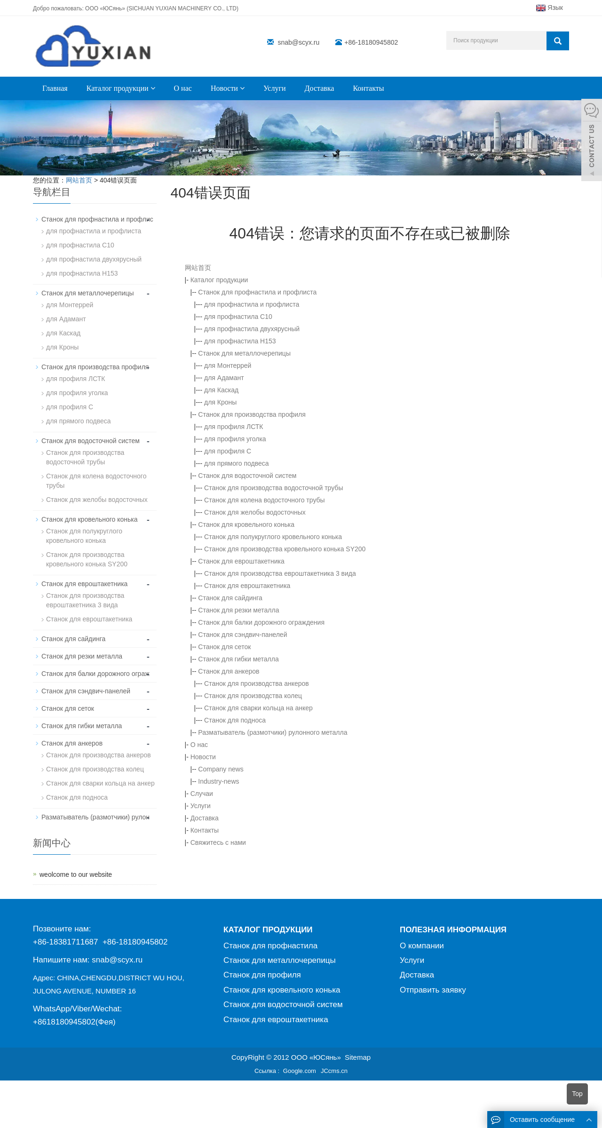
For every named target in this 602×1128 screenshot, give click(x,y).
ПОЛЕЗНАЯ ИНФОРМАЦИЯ (453, 929)
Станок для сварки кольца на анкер (258, 708)
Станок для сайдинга (230, 598)
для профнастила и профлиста (251, 304)
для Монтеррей (227, 365)
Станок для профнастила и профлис (97, 219)
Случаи (201, 793)
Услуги (274, 88)
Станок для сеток (224, 647)
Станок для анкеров (228, 671)
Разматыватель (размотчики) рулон (95, 817)
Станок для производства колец (253, 695)
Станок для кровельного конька (246, 524)
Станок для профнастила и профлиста (257, 292)
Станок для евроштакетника (241, 561)
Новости (228, 88)
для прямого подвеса (236, 463)
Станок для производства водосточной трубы (273, 488)
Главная (55, 88)
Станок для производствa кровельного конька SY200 (284, 549)
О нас (183, 88)
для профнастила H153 (240, 341)
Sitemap (358, 1057)
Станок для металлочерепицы (244, 353)
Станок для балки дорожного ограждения (261, 622)
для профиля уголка (235, 439)
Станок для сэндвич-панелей (242, 634)
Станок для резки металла (238, 610)
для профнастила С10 (238, 316)
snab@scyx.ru (298, 42)
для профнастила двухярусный (252, 329)
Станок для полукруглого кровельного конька (273, 536)
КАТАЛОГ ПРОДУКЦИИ (268, 929)
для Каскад (221, 390)
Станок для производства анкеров (256, 683)
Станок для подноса (235, 720)
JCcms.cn (334, 1070)
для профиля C (227, 451)
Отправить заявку (433, 989)
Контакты (368, 88)
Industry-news (218, 781)
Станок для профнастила (270, 945)
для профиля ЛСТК (233, 426)
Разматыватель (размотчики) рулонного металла (272, 732)
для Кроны (220, 402)
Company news (221, 769)
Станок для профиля (262, 974)
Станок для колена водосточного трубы (264, 500)
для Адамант (224, 377)
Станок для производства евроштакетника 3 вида (280, 573)
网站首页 (198, 267)
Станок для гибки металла (238, 659)
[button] (152, 88)
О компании (422, 945)
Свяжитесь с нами (218, 842)
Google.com (299, 1070)
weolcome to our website (76, 874)
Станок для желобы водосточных (255, 512)
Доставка (319, 88)
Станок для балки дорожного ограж (95, 673)
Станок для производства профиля (251, 414)
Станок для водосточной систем (247, 475)
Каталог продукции (121, 88)
